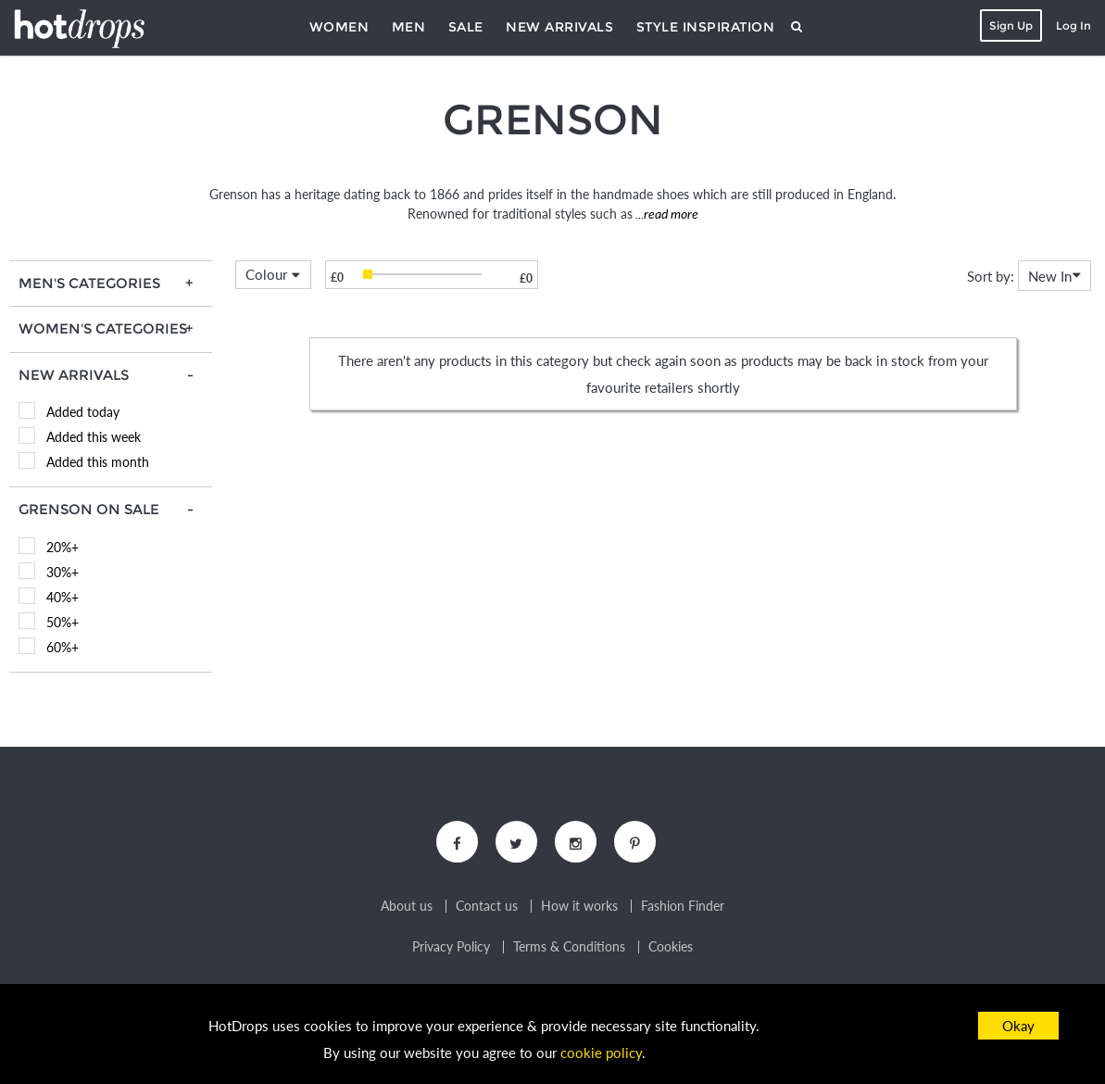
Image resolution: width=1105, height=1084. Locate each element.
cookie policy (601, 1052)
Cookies (670, 946)
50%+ (62, 622)
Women (339, 27)
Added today (82, 412)
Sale (465, 27)
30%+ (62, 572)
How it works (579, 906)
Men (409, 27)
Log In (1073, 25)
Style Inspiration (705, 27)
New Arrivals (559, 27)
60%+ (62, 647)
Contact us (487, 906)
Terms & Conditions (569, 946)
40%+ (62, 597)
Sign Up (1011, 25)
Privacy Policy (451, 946)
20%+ (62, 547)
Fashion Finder (682, 906)
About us (407, 906)
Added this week (93, 437)
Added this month (97, 462)
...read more (665, 213)
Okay (1018, 1025)
